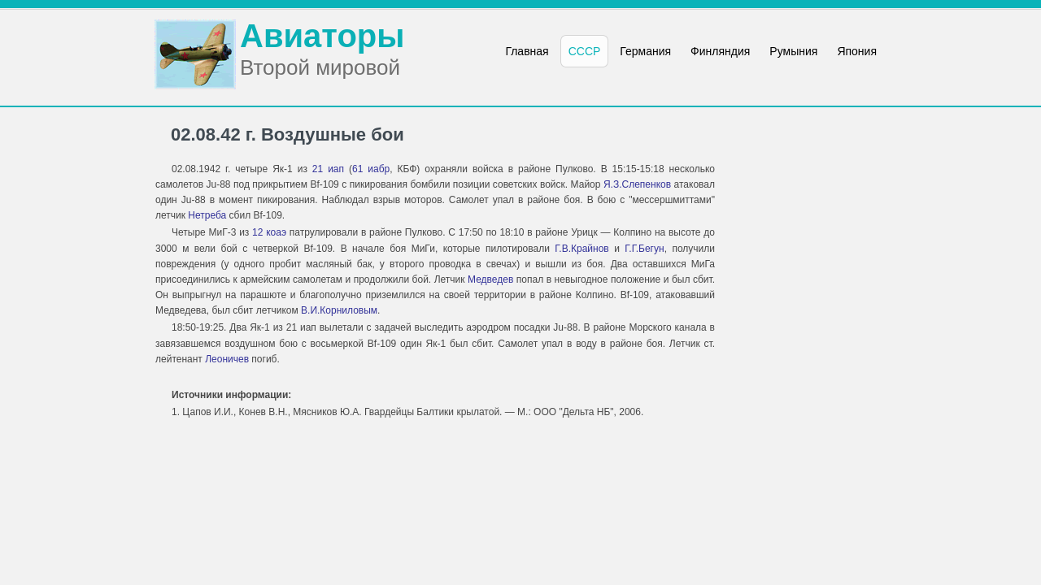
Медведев (490, 279)
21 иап (328, 169)
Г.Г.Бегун (644, 248)
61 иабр (371, 169)
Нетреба (207, 215)
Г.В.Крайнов (581, 248)
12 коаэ (269, 232)
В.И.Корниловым (339, 310)
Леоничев (227, 359)
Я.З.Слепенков (637, 184)
